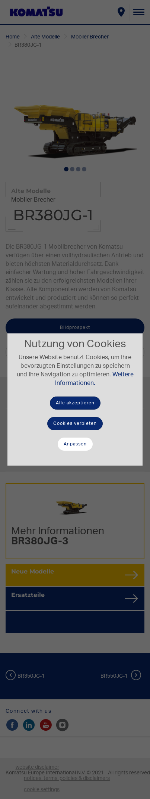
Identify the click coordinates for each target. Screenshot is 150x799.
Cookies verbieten (75, 423)
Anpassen (75, 444)
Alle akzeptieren (75, 403)
